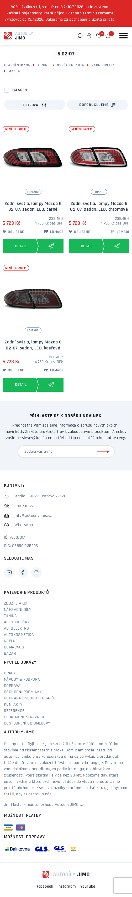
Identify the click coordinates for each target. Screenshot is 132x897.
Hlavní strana (17, 65)
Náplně (11, 641)
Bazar (10, 654)
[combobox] (97, 105)
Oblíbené (13, 232)
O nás (9, 673)
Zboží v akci (16, 603)
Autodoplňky (16, 622)
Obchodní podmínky (23, 692)
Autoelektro (16, 628)
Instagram (66, 886)
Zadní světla (103, 65)
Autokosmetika (19, 635)
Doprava (12, 686)
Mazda (14, 71)
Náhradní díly (17, 610)
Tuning (44, 65)
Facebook (45, 886)
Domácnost (15, 647)
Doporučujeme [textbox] (93, 105)
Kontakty (13, 705)
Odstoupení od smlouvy (27, 723)
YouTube (88, 886)
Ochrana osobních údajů (29, 698)
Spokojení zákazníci (24, 717)
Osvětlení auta (70, 65)
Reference (14, 711)
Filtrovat (34, 105)
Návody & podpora (22, 679)
